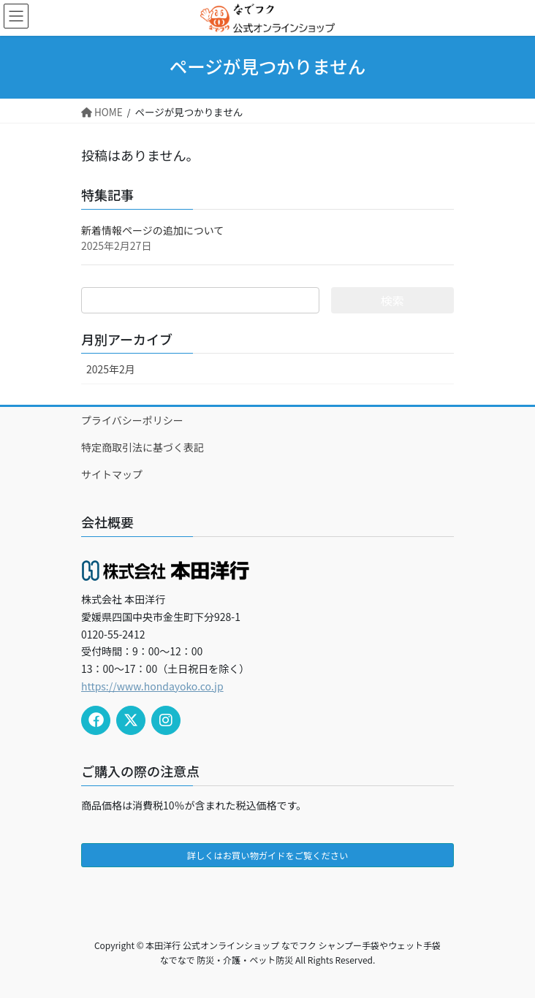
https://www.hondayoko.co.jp (152, 686)
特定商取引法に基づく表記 (142, 447)
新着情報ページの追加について (152, 230)
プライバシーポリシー (132, 420)
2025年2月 (110, 369)
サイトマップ (112, 474)
